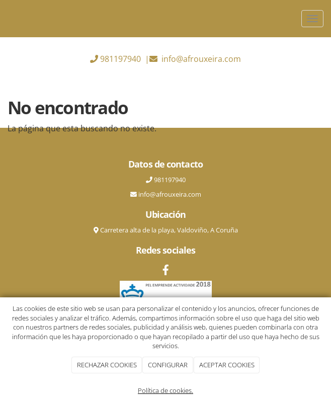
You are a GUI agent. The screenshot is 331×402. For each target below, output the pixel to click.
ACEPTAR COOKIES (227, 364)
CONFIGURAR (168, 364)
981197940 (120, 58)
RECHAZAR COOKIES (107, 364)
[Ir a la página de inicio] (5, 18)
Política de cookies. (165, 390)
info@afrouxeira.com (201, 58)
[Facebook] (165, 271)
